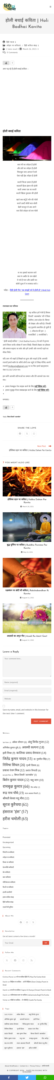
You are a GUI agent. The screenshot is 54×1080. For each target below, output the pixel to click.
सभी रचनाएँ (45, 1066)
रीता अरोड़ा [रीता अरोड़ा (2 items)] (35, 787)
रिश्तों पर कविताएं (8, 887)
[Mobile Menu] (50, 7)
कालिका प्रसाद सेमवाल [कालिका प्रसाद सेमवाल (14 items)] (31, 752)
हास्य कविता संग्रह (8, 897)
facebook (9, 1077)
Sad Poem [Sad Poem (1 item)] (7, 742)
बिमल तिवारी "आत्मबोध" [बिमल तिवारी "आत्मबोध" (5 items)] (25, 775)
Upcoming (6, 847)
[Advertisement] (27, 100)
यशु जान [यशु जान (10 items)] (37, 780)
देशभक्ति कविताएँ (8, 867)
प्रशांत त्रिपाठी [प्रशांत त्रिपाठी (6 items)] (33, 770)
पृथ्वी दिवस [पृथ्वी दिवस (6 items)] (32, 765)
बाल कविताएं (7, 877)
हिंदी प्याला (10, 42)
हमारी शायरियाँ (7, 892)
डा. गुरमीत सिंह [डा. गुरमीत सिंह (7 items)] (42, 759)
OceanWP (27, 1072)
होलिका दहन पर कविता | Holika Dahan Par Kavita (27, 501)
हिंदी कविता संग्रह (30, 45)
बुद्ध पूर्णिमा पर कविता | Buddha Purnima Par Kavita (27, 546)
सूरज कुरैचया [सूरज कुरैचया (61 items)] (15, 804)
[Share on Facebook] (20, 433)
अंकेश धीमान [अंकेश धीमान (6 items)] (19, 742)
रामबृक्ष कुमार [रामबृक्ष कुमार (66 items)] (16, 786)
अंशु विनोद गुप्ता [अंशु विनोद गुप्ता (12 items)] (38, 742)
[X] (33, 922)
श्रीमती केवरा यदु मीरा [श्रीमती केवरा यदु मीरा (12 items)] (16, 798)
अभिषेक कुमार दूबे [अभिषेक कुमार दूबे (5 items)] (12, 748)
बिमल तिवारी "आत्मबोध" (14, 417)
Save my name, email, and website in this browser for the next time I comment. (25, 711)
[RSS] (31, 960)
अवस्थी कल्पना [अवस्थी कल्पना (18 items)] (33, 747)
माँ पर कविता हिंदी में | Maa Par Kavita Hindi (30, 977)
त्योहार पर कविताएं (14, 45)
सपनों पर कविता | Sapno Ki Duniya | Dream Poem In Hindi (30, 990)
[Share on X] (27, 433)
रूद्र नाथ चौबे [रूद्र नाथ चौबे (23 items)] (13, 793)
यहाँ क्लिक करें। (40, 386)
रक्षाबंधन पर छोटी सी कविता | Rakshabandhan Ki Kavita (27, 592)
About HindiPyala (11, 1066)
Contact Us (24, 1066)
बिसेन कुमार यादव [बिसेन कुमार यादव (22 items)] (16, 780)
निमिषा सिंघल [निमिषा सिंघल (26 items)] (14, 765)
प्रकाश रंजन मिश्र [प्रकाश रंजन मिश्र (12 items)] (14, 770)
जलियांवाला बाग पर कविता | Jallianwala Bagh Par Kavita (29, 995)
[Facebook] (20, 922)
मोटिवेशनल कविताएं (9, 882)
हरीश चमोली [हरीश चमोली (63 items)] (15, 818)
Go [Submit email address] (46, 943)
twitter (27, 1077)
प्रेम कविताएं (6, 872)
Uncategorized (8, 842)
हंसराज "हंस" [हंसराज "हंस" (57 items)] (15, 811)
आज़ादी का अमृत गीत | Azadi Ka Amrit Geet (27, 636)
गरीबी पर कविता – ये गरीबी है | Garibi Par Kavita (26, 1000)
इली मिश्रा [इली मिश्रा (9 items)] (9, 753)
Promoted (6, 837)
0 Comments (12, 52)
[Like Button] (6, 63)
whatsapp (45, 1077)
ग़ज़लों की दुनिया (8, 907)
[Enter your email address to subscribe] (27, 942)
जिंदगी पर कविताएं (8, 852)
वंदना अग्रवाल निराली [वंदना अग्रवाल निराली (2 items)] (32, 793)
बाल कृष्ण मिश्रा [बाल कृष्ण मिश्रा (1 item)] (8, 775)
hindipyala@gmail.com (18, 366)
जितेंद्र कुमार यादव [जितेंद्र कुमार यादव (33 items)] (18, 758)
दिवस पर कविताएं (8, 862)
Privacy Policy (35, 1066)
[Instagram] (27, 922)
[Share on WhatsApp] (34, 433)
